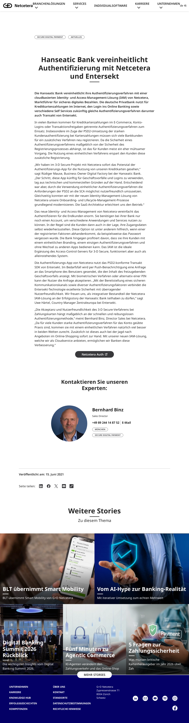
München (100, 429)
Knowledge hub (20, 697)
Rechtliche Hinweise (67, 709)
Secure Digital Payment (50, 37)
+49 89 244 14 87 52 (105, 423)
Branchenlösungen (49, 4)
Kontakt (59, 692)
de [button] (181, 5)
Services (79, 4)
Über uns (59, 686)
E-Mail (126, 423)
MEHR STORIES (94, 675)
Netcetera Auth (93, 354)
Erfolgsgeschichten (23, 703)
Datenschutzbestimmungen (72, 703)
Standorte (60, 697)
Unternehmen (168, 4)
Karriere (142, 4)
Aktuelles (76, 37)
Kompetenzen (18, 709)
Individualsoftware (110, 6)
